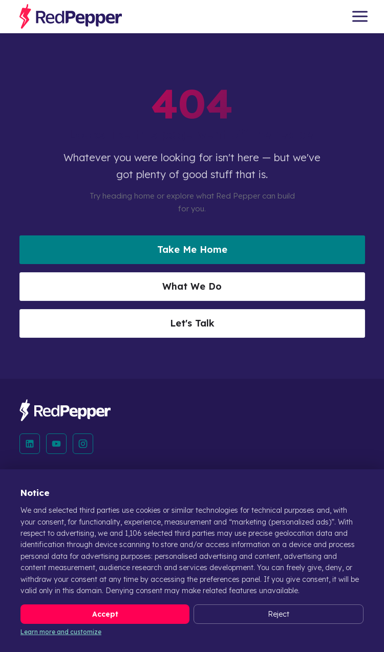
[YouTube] (56, 443)
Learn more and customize (60, 632)
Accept (105, 614)
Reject (278, 614)
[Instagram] (83, 443)
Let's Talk (192, 323)
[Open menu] (360, 16)
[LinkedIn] (29, 443)
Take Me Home (192, 249)
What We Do (192, 286)
